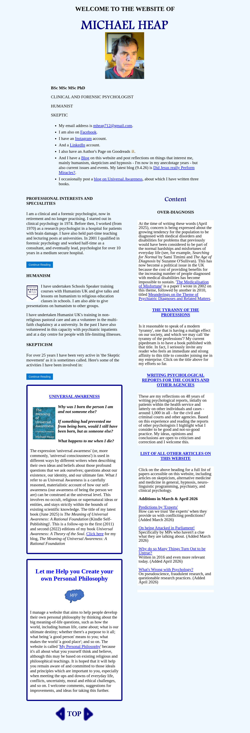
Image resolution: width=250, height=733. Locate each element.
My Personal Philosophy (79, 646)
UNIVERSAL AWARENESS (74, 396)
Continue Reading (40, 264)
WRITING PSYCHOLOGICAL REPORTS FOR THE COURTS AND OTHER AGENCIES (175, 380)
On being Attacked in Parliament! (167, 528)
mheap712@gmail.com (112, 125)
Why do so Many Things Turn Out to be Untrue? (172, 550)
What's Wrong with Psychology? (166, 569)
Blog (85, 158)
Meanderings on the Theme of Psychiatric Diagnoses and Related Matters (174, 296)
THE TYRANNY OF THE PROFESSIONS (175, 312)
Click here (95, 533)
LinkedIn (77, 145)
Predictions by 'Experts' (158, 507)
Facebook (88, 132)
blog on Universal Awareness (118, 179)
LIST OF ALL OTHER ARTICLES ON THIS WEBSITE (175, 456)
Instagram (83, 138)
